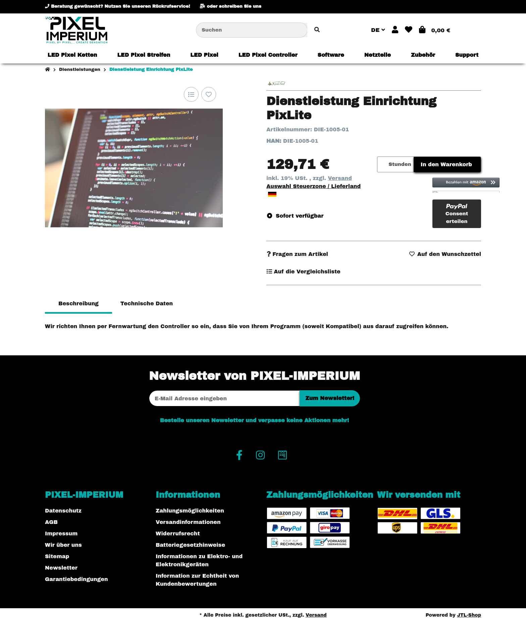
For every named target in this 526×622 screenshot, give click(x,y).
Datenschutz (63, 511)
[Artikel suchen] (317, 30)
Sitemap (57, 556)
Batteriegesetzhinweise (190, 545)
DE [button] (378, 30)
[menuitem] (72, 55)
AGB (51, 522)
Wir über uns (63, 545)
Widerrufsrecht (178, 533)
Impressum (61, 533)
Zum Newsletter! (329, 398)
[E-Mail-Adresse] (224, 398)
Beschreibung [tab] (78, 303)
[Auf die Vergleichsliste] (191, 94)
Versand (340, 178)
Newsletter (61, 568)
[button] (395, 30)
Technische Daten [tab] (146, 303)
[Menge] (381, 164)
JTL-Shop (469, 615)
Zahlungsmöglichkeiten (190, 511)
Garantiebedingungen (76, 579)
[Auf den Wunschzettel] (208, 94)
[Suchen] (252, 30)
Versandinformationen (188, 522)
